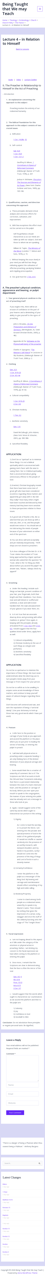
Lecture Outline (30, 79)
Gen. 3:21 (13, 369)
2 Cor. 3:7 (17, 988)
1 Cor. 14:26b (18, 139)
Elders (5, 1184)
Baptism (5, 1215)
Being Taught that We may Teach (15, 8)
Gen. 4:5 (16, 976)
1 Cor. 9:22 (27, 626)
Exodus (5, 1244)
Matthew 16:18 (7, 1200)
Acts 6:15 (17, 985)
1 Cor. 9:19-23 (15, 372)
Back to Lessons (22, 49)
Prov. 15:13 (17, 982)
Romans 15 (6, 1208)
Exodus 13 (6, 1229)
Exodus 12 (6, 1236)
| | (22, 79)
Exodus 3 (6, 1252)
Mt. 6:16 (16, 979)
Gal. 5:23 (16, 151)
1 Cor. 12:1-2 (18, 156)
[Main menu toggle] (40, 8)
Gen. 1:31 (17, 426)
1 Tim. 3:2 (17, 415)
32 (26, 139)
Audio (10, 79)
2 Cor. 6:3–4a (15, 375)
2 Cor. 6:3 (17, 404)
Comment (10, 1054)
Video (18, 79)
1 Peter (5, 1192)
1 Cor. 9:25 (17, 153)
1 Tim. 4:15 (31, 277)
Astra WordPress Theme (27, 1273)
